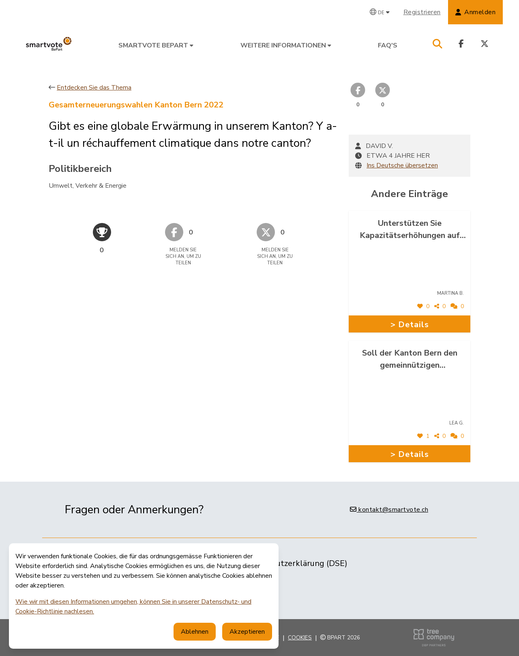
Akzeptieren (247, 631)
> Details (409, 324)
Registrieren (422, 12)
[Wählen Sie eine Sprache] (380, 12)
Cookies (300, 637)
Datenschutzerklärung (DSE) (293, 563)
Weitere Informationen (285, 45)
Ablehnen (194, 631)
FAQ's (387, 45)
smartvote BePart (155, 45)
